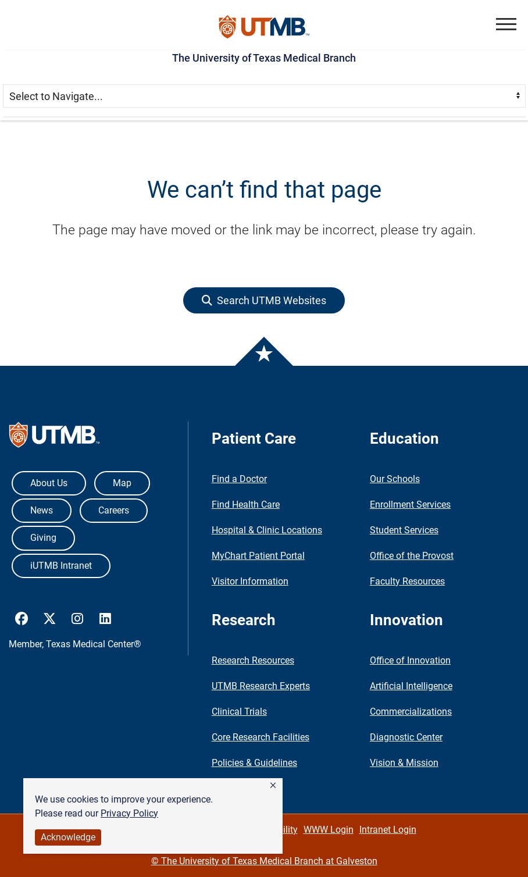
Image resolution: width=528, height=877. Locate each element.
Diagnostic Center (406, 737)
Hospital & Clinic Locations (267, 530)
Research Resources (253, 660)
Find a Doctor (239, 478)
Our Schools (395, 478)
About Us (48, 483)
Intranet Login (387, 829)
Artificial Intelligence (411, 685)
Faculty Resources (407, 581)
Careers (113, 510)
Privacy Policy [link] (129, 813)
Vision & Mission (404, 762)
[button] (273, 785)
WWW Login (329, 829)
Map (122, 483)
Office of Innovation (410, 660)
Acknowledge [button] (68, 837)
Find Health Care (246, 504)
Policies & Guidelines (254, 762)
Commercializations (411, 711)
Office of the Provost (412, 555)
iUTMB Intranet (61, 565)
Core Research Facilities (260, 737)
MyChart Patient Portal (258, 555)
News (41, 510)
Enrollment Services (410, 504)
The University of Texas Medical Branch (264, 58)
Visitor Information (250, 581)
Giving (43, 537)
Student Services (404, 530)
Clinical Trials (239, 711)
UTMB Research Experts (261, 685)
